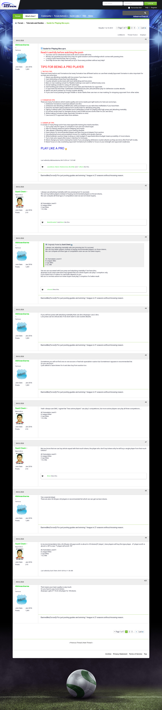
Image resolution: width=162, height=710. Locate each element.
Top (145, 654)
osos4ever (50, 167)
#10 (145, 581)
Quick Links (74, 16)
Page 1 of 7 (122, 28)
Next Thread (87, 643)
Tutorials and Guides (35, 23)
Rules (90, 16)
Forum (17, 16)
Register (154, 7)
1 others (80, 167)
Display (142, 35)
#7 (146, 442)
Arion (62, 222)
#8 (146, 491)
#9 (146, 538)
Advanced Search (140, 16)
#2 (146, 185)
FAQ (84, 16)
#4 (146, 308)
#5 (146, 355)
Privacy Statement (120, 654)
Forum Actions (60, 16)
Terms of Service (135, 654)
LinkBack (121, 35)
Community (46, 16)
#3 (146, 237)
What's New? (30, 16)
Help (146, 7)
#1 (146, 39)
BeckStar (72, 167)
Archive (108, 654)
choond (50, 289)
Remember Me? (136, 8)
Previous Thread (76, 643)
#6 (146, 402)
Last (143, 28)
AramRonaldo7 (52, 222)
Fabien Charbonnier (61, 167)
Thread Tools (132, 35)
